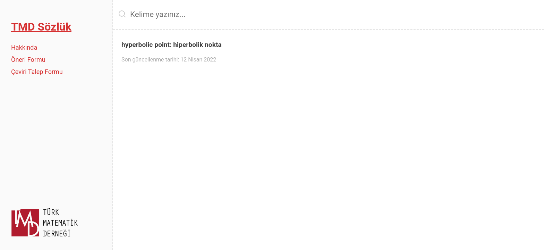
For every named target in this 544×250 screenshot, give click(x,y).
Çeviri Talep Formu (37, 71)
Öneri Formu (28, 59)
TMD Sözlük (41, 26)
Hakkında (24, 47)
